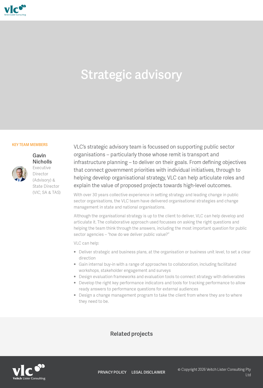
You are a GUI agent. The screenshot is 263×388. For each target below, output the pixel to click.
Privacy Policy (112, 372)
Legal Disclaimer (148, 372)
